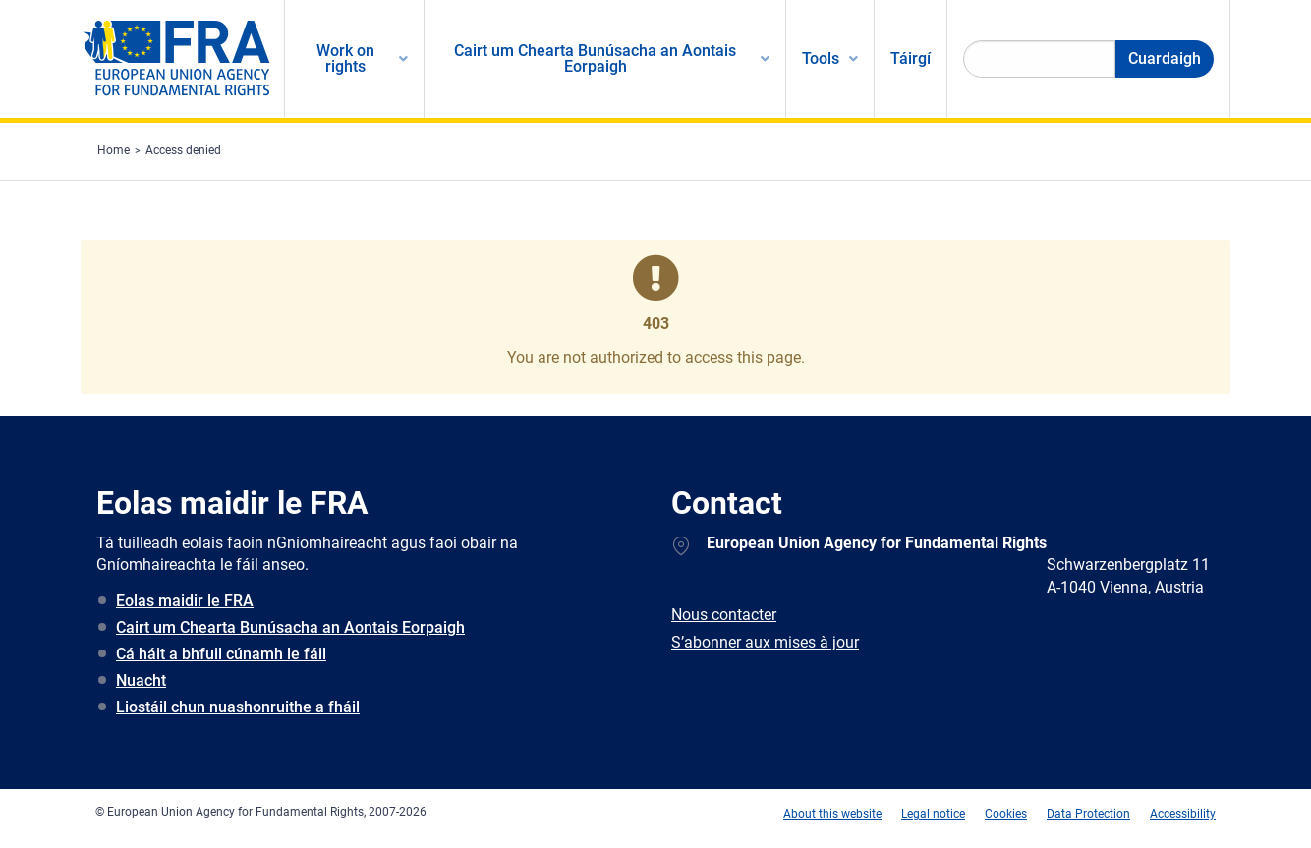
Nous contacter (723, 614)
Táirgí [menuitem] (910, 58)
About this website (832, 813)
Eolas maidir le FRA (185, 601)
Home (113, 150)
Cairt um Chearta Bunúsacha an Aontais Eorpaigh (290, 627)
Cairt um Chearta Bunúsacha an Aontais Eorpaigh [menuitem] (595, 58)
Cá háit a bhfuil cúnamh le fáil (221, 654)
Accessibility (1183, 813)
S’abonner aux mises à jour (765, 642)
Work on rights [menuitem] (345, 58)
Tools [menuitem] (820, 58)
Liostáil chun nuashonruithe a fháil (238, 707)
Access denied (183, 150)
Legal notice (933, 813)
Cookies (1006, 813)
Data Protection (1088, 813)
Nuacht (141, 680)
